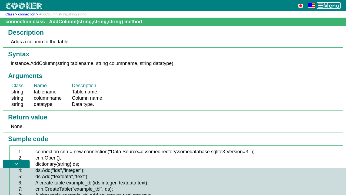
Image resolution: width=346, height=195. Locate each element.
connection (26, 14)
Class (9, 14)
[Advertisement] (173, 181)
